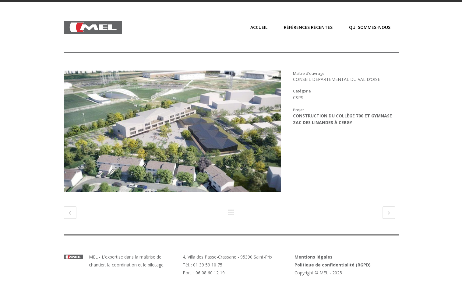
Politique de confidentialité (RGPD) (332, 265)
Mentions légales (313, 257)
